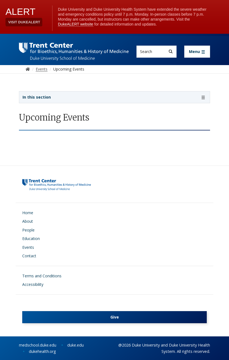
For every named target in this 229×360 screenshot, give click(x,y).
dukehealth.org (42, 351)
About (27, 221)
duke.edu (75, 345)
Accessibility (32, 284)
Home (27, 212)
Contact (29, 255)
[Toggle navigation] (197, 52)
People (28, 230)
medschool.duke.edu (37, 345)
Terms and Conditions (42, 275)
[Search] (171, 51)
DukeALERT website (75, 24)
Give (114, 317)
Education (31, 238)
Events (28, 247)
